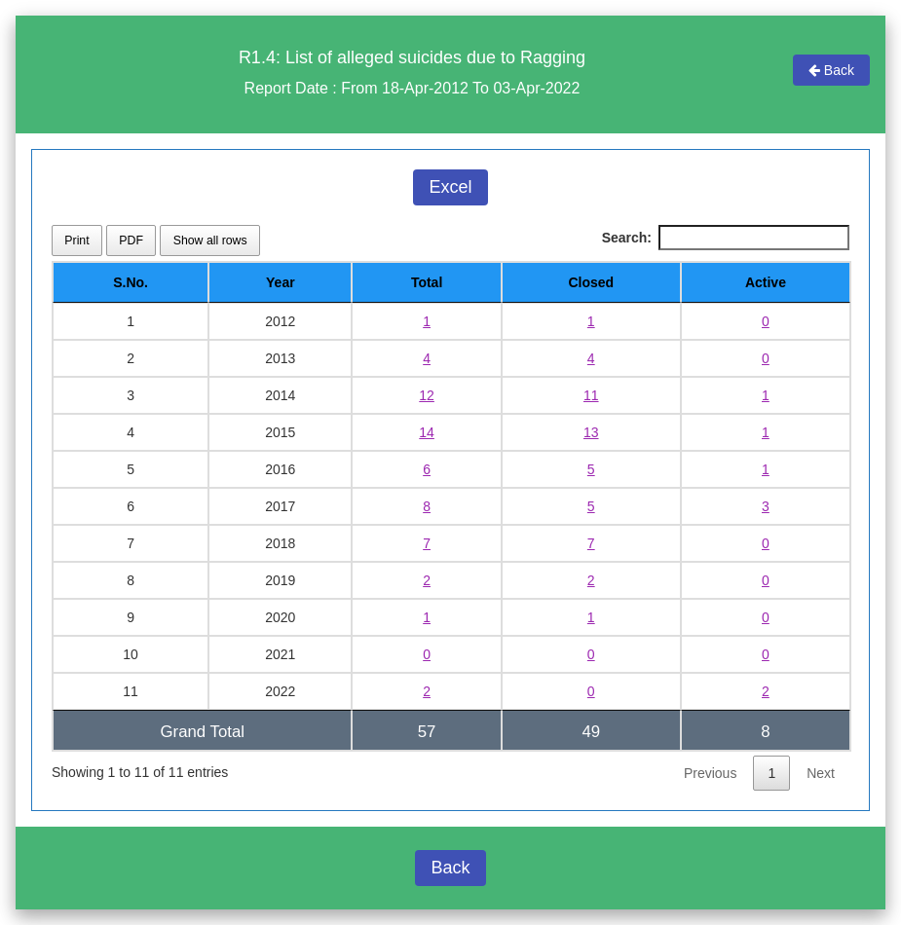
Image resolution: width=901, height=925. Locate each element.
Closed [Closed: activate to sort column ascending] (591, 282)
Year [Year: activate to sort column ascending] (280, 282)
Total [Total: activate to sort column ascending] (426, 282)
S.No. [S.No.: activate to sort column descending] (130, 282)
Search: (725, 237)
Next (821, 773)
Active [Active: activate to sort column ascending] (765, 282)
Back (831, 70)
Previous (710, 773)
